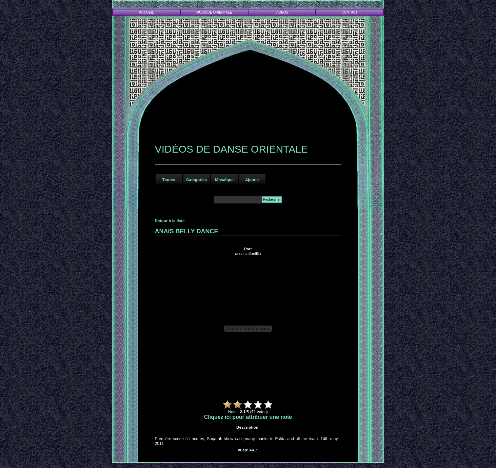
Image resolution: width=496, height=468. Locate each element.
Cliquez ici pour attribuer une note (248, 417)
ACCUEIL (146, 12)
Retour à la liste (169, 220)
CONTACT (349, 12)
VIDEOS (282, 12)
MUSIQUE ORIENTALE (214, 12)
